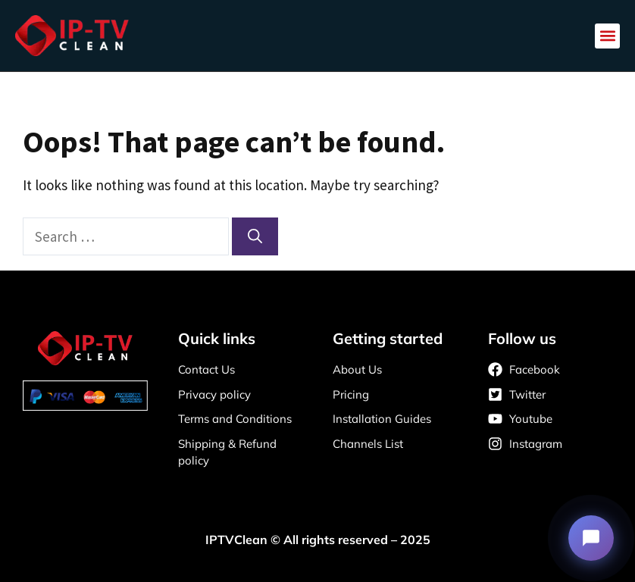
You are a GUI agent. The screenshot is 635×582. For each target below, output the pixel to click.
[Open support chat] (591, 538)
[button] (607, 35)
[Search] (255, 236)
